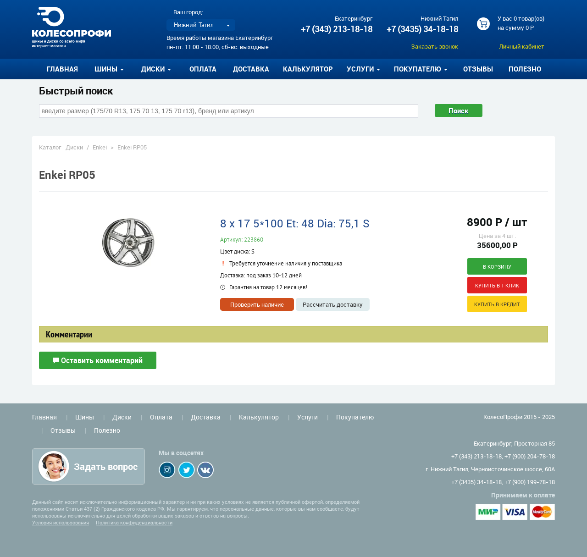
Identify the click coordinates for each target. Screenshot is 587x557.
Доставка (251, 68)
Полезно (525, 68)
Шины (84, 417)
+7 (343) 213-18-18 (336, 28)
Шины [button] (109, 68)
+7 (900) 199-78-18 (529, 482)
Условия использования (60, 522)
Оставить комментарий (98, 360)
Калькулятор (308, 68)
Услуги (307, 417)
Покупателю (355, 417)
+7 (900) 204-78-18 (529, 456)
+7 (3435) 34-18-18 (422, 28)
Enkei (100, 147)
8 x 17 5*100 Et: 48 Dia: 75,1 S (295, 223)
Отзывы (478, 68)
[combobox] (228, 111)
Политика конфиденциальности (134, 522)
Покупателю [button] (421, 68)
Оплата (202, 68)
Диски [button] (156, 68)
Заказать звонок (434, 46)
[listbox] (200, 25)
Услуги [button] (363, 68)
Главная (62, 68)
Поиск (459, 110)
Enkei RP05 (132, 147)
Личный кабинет (521, 46)
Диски (74, 147)
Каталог (50, 147)
